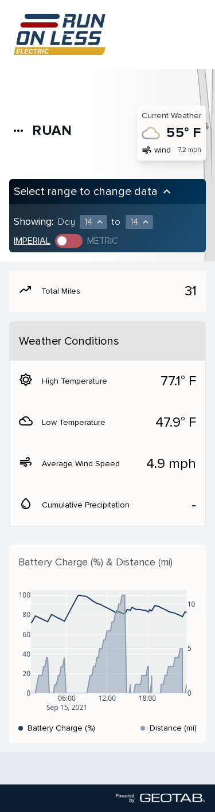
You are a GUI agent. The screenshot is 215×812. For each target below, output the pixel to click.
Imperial (32, 241)
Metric (102, 241)
